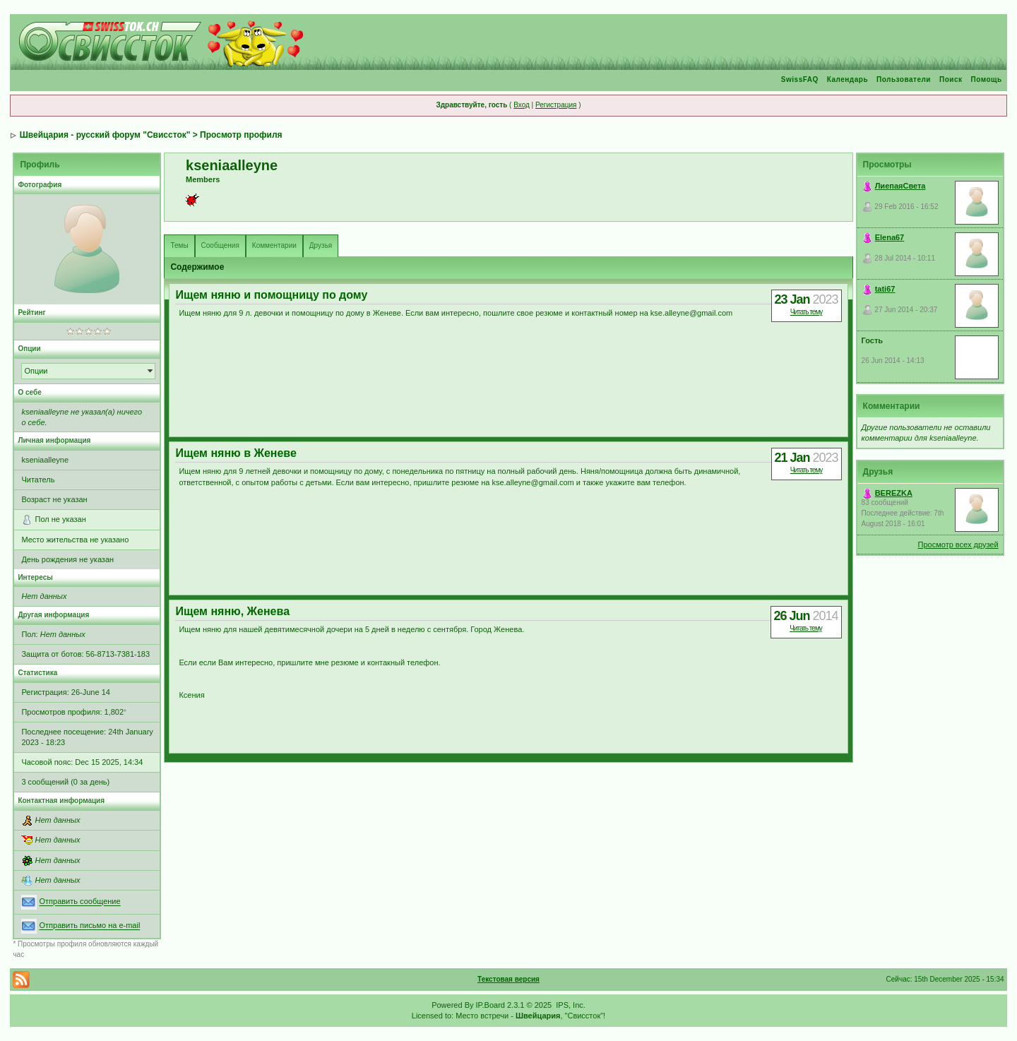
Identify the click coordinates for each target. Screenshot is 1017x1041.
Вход (521, 105)
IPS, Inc (569, 1005)
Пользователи (903, 79)
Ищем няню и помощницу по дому (271, 295)
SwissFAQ (800, 79)
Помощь (985, 79)
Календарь (847, 79)
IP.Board (490, 1005)
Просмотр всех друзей (958, 544)
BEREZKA (893, 493)
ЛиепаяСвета (900, 186)
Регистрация (555, 105)
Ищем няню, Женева (232, 611)
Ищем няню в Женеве (235, 453)
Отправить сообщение (79, 902)
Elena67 (890, 237)
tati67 (885, 289)
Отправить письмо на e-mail (89, 926)
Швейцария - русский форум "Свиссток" (105, 135)
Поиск (951, 79)
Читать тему (806, 312)
